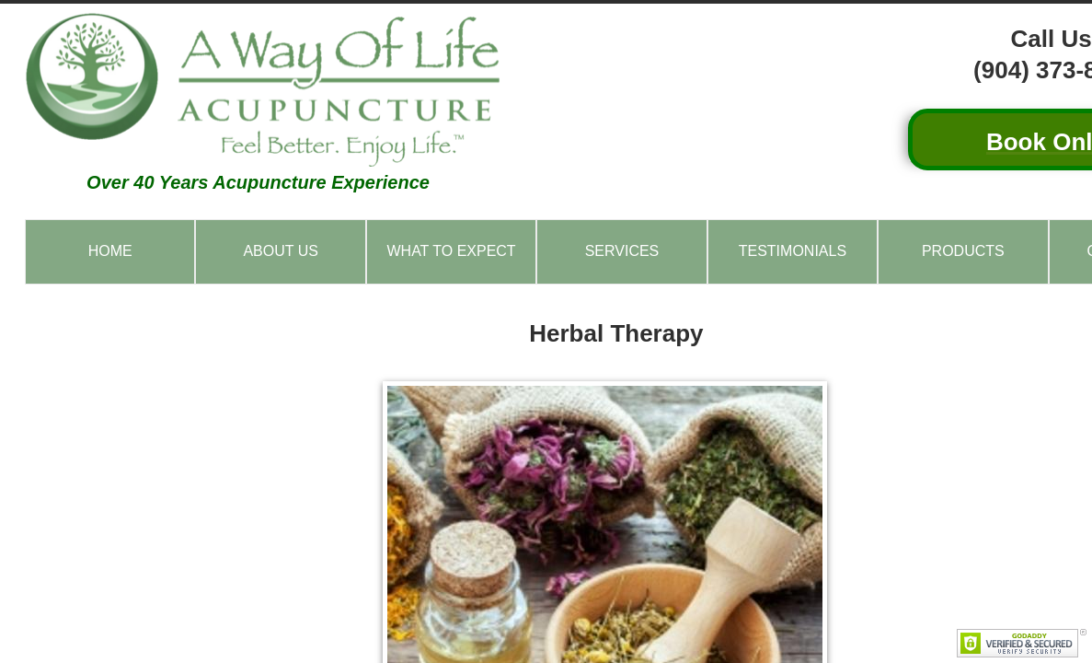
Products (963, 251)
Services (622, 251)
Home (110, 251)
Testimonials (792, 251)
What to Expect (450, 251)
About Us (280, 251)
